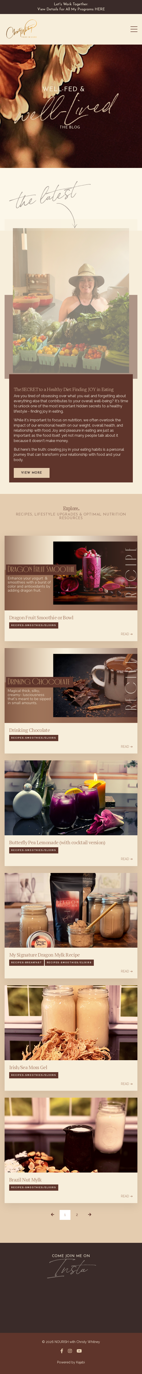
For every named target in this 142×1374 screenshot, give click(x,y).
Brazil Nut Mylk (25, 1179)
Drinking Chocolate (29, 730)
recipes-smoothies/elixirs (33, 625)
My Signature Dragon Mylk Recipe (44, 954)
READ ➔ (127, 634)
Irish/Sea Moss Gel (28, 1067)
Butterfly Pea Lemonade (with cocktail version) (57, 842)
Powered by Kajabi (71, 1362)
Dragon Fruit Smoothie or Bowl (41, 617)
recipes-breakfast (26, 962)
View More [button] (31, 472)
